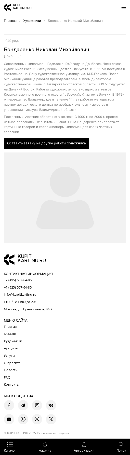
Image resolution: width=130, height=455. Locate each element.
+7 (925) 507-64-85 (18, 287)
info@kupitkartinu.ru (20, 294)
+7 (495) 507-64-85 (18, 280)
